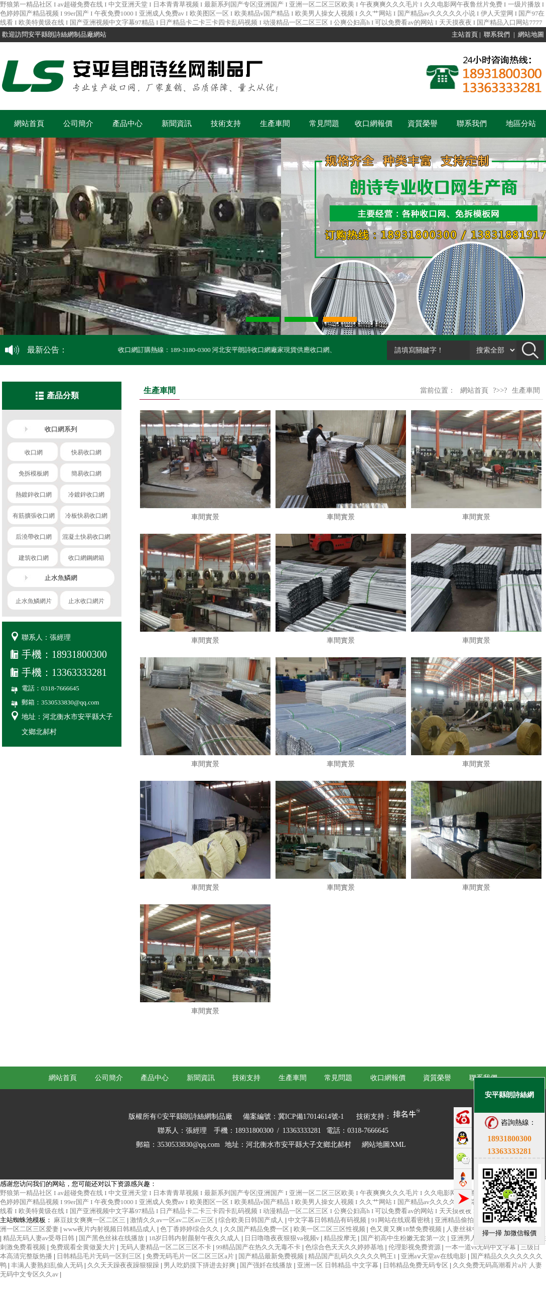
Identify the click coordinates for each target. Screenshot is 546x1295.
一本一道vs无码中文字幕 (481, 1247)
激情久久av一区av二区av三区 (172, 1220)
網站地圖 (531, 34)
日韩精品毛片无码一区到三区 (100, 1256)
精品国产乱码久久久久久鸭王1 (353, 1256)
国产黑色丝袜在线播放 (112, 1238)
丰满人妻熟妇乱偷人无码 (47, 1265)
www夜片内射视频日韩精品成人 (110, 1229)
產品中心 (127, 124)
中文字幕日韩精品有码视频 (328, 1220)
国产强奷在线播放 (267, 1265)
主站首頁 (465, 34)
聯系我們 (497, 34)
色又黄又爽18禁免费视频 (406, 1229)
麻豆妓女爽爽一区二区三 (90, 1220)
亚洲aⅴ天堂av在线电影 (434, 1256)
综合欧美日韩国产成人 (251, 1220)
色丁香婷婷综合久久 (190, 1229)
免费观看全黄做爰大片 (83, 1247)
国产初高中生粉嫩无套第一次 (404, 1238)
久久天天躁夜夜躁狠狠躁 (124, 1265)
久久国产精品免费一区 (257, 1229)
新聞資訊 (177, 124)
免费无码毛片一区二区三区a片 (190, 1256)
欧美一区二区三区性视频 (330, 1229)
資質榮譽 (422, 124)
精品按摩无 (341, 1238)
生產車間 (275, 124)
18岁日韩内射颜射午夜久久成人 (195, 1238)
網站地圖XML (383, 1144)
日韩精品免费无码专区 (416, 1265)
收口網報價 (373, 124)
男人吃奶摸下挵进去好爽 (200, 1265)
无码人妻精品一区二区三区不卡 (166, 1247)
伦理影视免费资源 (415, 1247)
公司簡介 (78, 124)
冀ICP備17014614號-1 (311, 1116)
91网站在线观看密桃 (401, 1220)
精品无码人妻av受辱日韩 (39, 1238)
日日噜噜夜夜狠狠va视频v (282, 1238)
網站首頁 (29, 124)
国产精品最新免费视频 (271, 1256)
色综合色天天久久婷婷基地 (345, 1247)
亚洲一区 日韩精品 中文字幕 (338, 1265)
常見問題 (324, 124)
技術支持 (226, 124)
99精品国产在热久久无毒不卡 (259, 1247)
